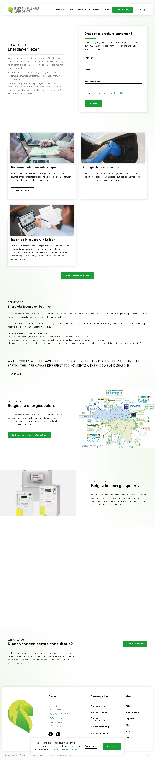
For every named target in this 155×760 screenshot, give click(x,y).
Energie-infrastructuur (98, 719)
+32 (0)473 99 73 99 (58, 714)
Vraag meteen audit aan (77, 275)
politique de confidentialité (111, 93)
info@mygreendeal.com (59, 718)
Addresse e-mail (93, 82)
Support (97, 10)
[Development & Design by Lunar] (149, 755)
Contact (129, 738)
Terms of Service (64, 755)
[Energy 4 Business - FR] (23, 10)
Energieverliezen (99, 733)
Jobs (128, 731)
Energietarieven (99, 713)
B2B (72, 10)
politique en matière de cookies (63, 750)
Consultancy (123, 10)
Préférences (91, 746)
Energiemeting (98, 706)
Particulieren (83, 10)
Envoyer (93, 104)
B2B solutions (22, 191)
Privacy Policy (46, 755)
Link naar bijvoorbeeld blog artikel (29, 435)
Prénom (88, 58)
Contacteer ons (135, 644)
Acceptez (111, 746)
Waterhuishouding (100, 727)
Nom (87, 70)
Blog (107, 10)
